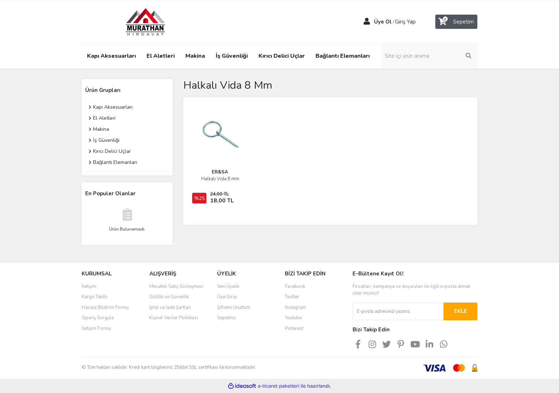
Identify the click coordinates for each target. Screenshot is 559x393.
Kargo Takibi (94, 297)
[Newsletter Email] (398, 311)
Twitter (292, 297)
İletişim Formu (96, 328)
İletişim (89, 286)
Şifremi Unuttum (233, 307)
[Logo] (139, 21)
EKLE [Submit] (460, 311)
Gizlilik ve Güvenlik (169, 297)
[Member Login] (367, 21)
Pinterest (294, 328)
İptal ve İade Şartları (170, 307)
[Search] (429, 55)
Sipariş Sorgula (98, 318)
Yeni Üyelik (228, 286)
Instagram (295, 307)
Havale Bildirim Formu (105, 307)
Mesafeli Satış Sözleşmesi (176, 286)
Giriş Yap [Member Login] (405, 21)
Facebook (295, 286)
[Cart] (456, 22)
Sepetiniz (226, 318)
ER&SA (220, 172)
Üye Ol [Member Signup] (383, 21)
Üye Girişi (227, 297)
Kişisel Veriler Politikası (173, 318)
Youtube (293, 318)
